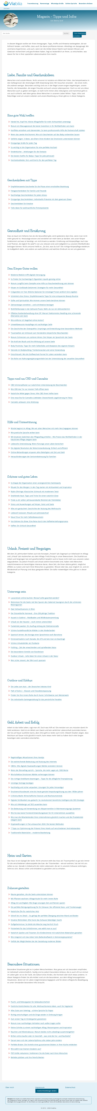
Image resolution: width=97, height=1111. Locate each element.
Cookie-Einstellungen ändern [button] (47, 1091)
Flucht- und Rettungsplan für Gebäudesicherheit (30, 1002)
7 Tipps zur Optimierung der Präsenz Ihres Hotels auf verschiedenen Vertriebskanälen (45, 828)
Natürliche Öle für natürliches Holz (25, 911)
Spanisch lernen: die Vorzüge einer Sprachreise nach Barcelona (36, 635)
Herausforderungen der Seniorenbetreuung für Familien (33, 456)
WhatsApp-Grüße (57, 3)
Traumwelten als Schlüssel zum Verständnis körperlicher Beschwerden (39, 333)
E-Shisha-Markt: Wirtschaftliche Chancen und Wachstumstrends (36, 796)
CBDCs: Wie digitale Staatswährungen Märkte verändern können (37, 766)
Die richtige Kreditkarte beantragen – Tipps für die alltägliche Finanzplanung (41, 779)
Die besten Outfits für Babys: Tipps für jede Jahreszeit (32, 156)
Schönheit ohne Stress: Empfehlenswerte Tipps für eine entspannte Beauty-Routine (44, 296)
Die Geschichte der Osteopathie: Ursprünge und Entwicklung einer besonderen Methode (46, 329)
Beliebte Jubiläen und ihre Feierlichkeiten (27, 1057)
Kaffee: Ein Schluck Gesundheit (23, 526)
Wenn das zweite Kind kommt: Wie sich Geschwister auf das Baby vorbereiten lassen (45, 134)
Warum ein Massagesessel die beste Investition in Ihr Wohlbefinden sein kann (42, 126)
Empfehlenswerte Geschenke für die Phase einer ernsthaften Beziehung (40, 186)
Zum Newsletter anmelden (79, 34)
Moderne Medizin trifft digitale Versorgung (28, 275)
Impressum (40, 1087)
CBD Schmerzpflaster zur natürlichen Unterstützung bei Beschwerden (39, 385)
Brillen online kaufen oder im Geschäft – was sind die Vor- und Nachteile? (41, 1036)
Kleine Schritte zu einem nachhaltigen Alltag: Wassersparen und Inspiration (41, 1027)
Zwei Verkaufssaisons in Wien (23, 609)
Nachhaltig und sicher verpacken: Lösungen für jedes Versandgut (37, 787)
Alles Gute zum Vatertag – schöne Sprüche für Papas (32, 1010)
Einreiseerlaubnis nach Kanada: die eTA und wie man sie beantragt (38, 639)
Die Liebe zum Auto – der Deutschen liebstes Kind (31, 686)
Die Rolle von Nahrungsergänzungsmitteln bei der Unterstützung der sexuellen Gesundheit (47, 358)
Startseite (6, 8)
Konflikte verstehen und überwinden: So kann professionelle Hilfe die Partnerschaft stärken (48, 130)
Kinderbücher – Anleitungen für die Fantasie (28, 152)
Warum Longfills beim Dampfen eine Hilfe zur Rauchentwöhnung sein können (42, 283)
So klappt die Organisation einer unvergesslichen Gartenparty (36, 483)
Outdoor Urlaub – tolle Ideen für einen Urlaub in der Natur (34, 656)
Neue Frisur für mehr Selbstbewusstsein (27, 517)
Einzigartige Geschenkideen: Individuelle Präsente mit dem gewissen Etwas (41, 199)
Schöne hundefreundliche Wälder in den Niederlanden (33, 630)
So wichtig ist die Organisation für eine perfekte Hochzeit (34, 147)
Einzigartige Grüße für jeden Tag (24, 143)
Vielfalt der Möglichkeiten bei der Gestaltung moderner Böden (36, 941)
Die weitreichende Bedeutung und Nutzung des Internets (34, 762)
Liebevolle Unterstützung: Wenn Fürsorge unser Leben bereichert (37, 444)
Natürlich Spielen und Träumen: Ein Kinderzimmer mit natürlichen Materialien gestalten (46, 933)
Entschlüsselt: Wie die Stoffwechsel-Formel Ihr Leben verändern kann (39, 354)
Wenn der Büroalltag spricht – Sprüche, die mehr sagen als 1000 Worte (39, 770)
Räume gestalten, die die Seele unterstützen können (32, 894)
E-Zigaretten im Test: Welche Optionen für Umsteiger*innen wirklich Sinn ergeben (44, 292)
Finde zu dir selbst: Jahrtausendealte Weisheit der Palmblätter (36, 500)
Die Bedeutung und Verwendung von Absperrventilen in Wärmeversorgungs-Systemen (46, 809)
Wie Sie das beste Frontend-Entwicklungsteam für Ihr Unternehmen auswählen (43, 813)
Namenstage (44, 3)
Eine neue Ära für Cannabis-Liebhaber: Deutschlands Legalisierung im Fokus (42, 398)
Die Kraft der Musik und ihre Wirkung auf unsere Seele (33, 341)
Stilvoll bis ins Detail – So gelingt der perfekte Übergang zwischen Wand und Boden (44, 916)
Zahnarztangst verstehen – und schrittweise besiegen (32, 305)
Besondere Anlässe (86, 3)
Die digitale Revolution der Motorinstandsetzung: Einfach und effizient (39, 448)
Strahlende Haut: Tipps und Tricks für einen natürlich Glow (34, 496)
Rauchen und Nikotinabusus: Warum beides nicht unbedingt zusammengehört (42, 1032)
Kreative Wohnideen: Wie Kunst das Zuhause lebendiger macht (36, 920)
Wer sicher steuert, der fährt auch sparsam (28, 660)
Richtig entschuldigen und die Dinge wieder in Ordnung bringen (37, 1015)
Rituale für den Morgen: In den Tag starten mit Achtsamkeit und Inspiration (41, 487)
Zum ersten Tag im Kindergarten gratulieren (28, 1019)
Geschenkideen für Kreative (22, 203)
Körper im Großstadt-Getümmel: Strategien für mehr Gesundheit (37, 287)
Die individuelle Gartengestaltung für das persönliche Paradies (36, 699)
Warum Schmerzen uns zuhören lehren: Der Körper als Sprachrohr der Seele (42, 337)
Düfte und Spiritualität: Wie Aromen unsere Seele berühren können (38, 300)
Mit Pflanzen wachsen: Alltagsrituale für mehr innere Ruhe (34, 899)
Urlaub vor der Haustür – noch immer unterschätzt (31, 622)
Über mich (9, 1087)
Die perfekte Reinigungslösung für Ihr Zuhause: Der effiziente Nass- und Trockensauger (46, 907)
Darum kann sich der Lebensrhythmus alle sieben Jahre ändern (36, 1040)
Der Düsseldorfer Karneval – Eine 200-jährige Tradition (33, 613)
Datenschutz (70, 1087)
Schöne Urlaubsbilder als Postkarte (25, 643)
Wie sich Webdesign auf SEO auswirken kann (29, 804)
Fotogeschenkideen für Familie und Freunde (28, 191)
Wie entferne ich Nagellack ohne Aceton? (27, 320)
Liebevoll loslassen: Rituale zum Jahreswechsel (30, 513)
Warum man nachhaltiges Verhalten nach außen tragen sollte (36, 1023)
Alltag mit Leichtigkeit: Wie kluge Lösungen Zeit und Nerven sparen (38, 903)
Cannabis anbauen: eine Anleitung (24, 402)
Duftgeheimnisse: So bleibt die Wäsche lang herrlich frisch (34, 924)
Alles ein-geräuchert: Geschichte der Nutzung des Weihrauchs (36, 508)
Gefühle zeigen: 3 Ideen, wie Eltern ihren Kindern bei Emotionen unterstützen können (45, 139)
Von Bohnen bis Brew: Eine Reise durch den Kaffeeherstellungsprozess (39, 521)
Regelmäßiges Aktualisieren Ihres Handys (27, 757)
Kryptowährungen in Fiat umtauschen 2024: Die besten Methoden (37, 824)
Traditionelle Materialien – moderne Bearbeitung (30, 833)
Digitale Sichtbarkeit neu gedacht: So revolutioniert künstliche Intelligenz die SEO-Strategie (47, 800)
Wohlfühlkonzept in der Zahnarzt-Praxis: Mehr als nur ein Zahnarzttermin (40, 309)
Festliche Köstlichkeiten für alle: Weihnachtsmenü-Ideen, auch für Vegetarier (42, 1006)
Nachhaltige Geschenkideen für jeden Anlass (29, 195)
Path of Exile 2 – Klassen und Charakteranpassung (31, 691)
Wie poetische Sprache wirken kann (25, 432)
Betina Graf (58, 21)
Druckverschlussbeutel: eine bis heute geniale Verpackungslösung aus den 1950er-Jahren (47, 791)
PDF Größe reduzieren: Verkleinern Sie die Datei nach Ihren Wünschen (39, 1053)
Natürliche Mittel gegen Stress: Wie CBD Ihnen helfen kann (34, 393)
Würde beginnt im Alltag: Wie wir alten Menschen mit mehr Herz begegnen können (44, 428)
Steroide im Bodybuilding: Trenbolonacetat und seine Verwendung (38, 350)
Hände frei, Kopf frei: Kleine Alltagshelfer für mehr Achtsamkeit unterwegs (41, 122)
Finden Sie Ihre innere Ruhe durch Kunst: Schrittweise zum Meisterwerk (40, 695)
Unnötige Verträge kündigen (22, 783)
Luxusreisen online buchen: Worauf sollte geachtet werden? (35, 598)
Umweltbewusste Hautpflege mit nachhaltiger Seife (31, 324)
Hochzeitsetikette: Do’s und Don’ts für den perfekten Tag (33, 160)
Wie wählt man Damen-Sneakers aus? (26, 1049)
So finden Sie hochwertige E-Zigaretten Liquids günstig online (36, 279)
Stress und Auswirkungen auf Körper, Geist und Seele (32, 504)
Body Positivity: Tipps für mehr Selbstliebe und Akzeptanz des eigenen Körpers (43, 346)
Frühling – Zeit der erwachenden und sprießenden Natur (33, 647)
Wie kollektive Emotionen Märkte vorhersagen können (32, 774)
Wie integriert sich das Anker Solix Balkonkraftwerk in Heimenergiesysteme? (41, 937)
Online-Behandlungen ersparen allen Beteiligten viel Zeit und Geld (38, 452)
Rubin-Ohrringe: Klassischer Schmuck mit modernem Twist (35, 491)
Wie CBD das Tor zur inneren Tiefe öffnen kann (30, 389)
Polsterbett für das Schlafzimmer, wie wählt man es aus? (34, 928)
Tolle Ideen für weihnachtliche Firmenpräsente (30, 208)
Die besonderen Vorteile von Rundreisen (27, 652)
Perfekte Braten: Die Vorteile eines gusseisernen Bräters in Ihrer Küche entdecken (44, 1044)
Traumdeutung (32, 3)
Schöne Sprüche (71, 3)
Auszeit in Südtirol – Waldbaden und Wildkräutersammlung (35, 617)
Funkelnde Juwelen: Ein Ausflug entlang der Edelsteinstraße (35, 626)
